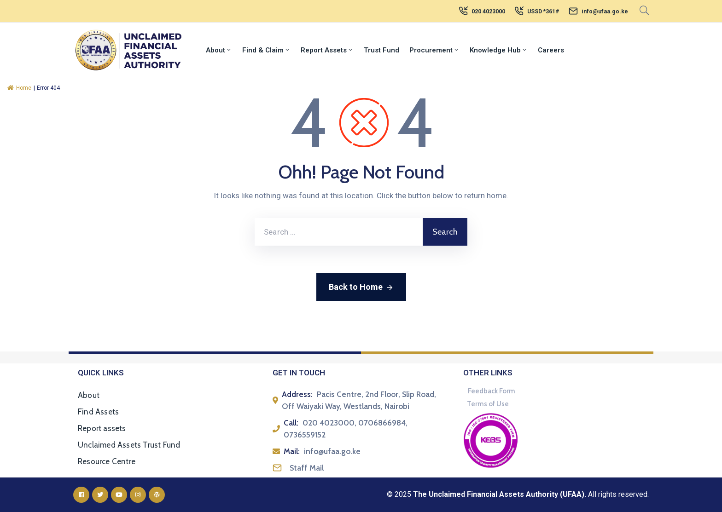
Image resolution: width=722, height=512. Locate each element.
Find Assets (98, 411)
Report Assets (327, 50)
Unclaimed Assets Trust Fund (129, 444)
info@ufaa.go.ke (605, 11)
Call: (291, 422)
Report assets (102, 428)
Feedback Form (491, 391)
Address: (297, 394)
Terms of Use (488, 404)
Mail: (292, 451)
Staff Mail (307, 467)
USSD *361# (543, 11)
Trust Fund (381, 50)
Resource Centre (106, 461)
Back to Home (361, 287)
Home (19, 88)
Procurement (434, 50)
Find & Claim (266, 50)
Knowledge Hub (499, 50)
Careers (551, 50)
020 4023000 (488, 11)
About (219, 50)
